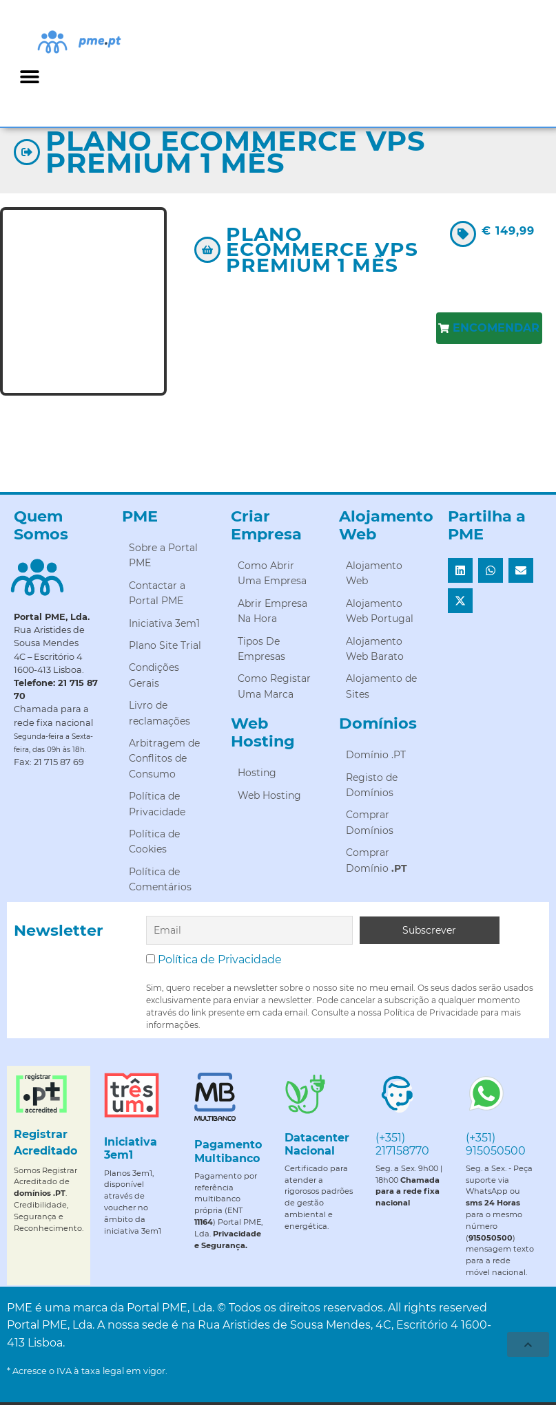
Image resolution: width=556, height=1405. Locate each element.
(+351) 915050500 (496, 1144)
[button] (29, 76)
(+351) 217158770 (402, 1144)
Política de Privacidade (220, 959)
